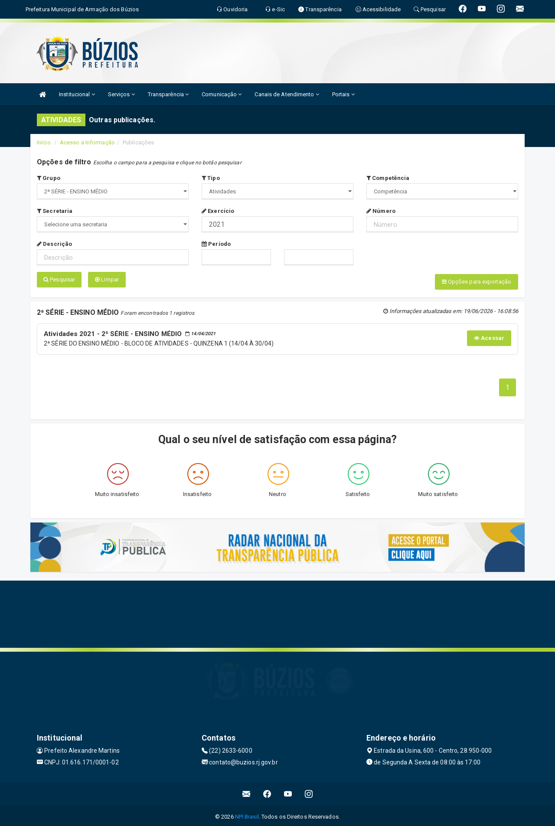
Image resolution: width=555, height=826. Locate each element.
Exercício (218, 211)
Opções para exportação (476, 281)
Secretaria (54, 211)
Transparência (168, 94)
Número (380, 211)
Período (216, 244)
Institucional (77, 94)
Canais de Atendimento (287, 94)
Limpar (107, 279)
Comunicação (222, 94)
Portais (343, 94)
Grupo (48, 178)
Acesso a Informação (87, 142)
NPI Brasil (247, 815)
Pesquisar (59, 279)
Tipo (211, 178)
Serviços (121, 94)
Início (44, 142)
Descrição (54, 244)
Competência (387, 178)
